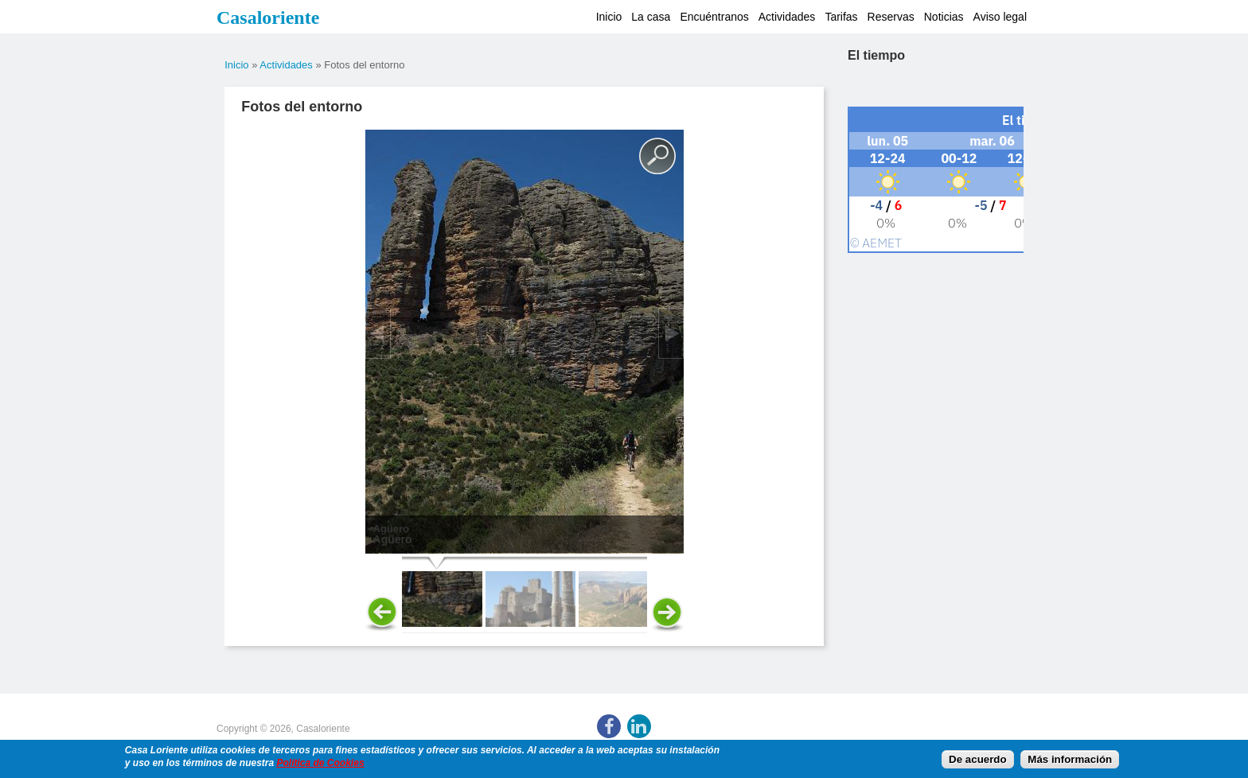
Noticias (944, 16)
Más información (1070, 759)
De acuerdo (978, 759)
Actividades (787, 16)
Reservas (891, 16)
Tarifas (841, 16)
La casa (650, 16)
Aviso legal (1000, 16)
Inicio (609, 16)
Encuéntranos (714, 16)
